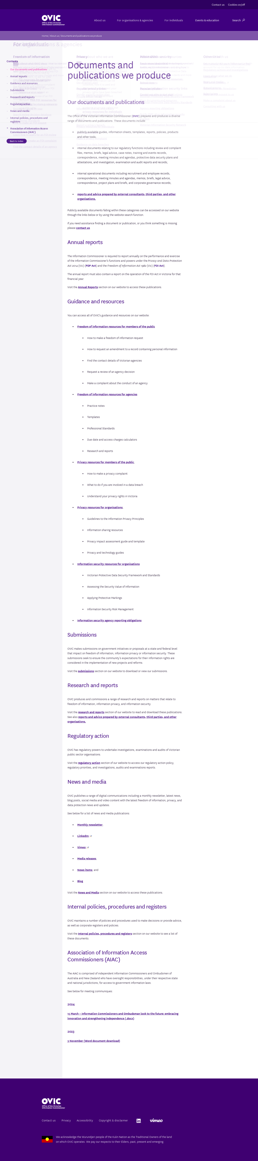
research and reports (91, 712)
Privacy (66, 1120)
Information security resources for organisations (108, 564)
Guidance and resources (24, 83)
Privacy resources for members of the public (105, 462)
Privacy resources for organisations (100, 507)
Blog (80, 881)
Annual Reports (88, 287)
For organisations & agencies (133, 20)
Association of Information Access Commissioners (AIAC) (29, 130)
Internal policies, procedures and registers (105, 933)
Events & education (207, 20)
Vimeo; (83, 847)
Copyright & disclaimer (113, 1120)
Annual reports (18, 76)
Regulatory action (20, 104)
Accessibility (85, 1120)
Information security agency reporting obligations (109, 620)
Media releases (86, 858)
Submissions (17, 90)
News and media (19, 111)
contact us (83, 228)
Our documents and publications (28, 69)
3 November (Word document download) (93, 1041)
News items (84, 870)
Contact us (218, 4)
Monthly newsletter (90, 824)
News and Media (88, 892)
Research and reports (22, 97)
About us (95, 20)
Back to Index (16, 141)
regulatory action (89, 763)
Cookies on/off (236, 4)
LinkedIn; (84, 836)
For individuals (173, 20)
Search (238, 20)
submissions (86, 671)
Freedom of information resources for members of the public (116, 326)
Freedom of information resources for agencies (107, 394)
